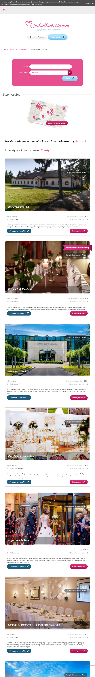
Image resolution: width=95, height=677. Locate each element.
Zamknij (89, 3)
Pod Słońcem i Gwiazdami (21, 456)
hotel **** (18, 384)
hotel (16, 219)
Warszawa (15, 381)
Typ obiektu (23, 72)
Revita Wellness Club (18, 207)
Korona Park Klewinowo (20, 289)
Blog (4, 10)
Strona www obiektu (19, 231)
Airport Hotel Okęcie (18, 540)
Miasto (25, 66)
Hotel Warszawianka (18, 371)
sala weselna (19, 468)
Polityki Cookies (36, 4)
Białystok (15, 298)
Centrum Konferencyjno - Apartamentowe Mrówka (34, 624)
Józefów (14, 216)
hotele (17, 553)
